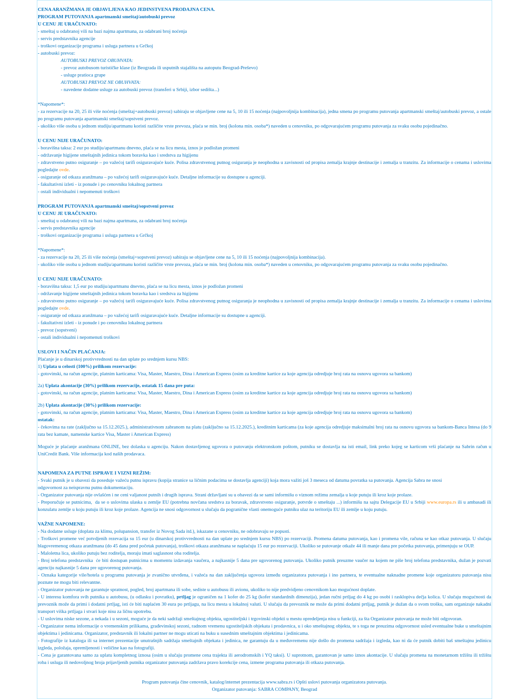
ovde (64, 169)
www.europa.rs (441, 502)
